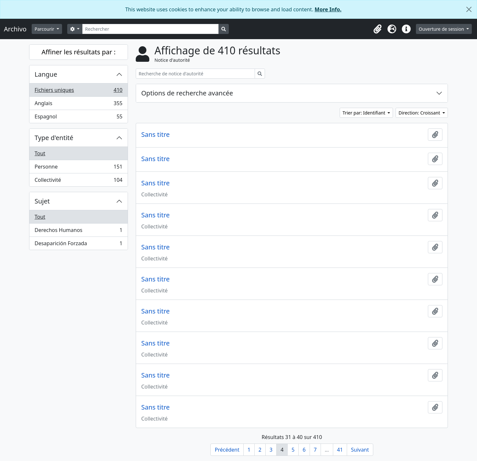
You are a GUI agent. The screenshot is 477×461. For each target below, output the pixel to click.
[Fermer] (469, 9)
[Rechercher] (150, 29)
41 (340, 449)
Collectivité (78, 181)
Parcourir (45, 29)
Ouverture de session (442, 29)
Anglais (78, 104)
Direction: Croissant (419, 113)
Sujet (42, 201)
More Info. (328, 9)
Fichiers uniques (78, 91)
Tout (40, 153)
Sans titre (155, 134)
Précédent (227, 449)
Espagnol (78, 118)
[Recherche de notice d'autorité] (195, 74)
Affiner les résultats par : (78, 52)
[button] (378, 29)
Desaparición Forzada (78, 244)
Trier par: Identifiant (365, 113)
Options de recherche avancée (187, 93)
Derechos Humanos (78, 231)
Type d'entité (54, 137)
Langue (46, 74)
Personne (78, 168)
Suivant (360, 449)
